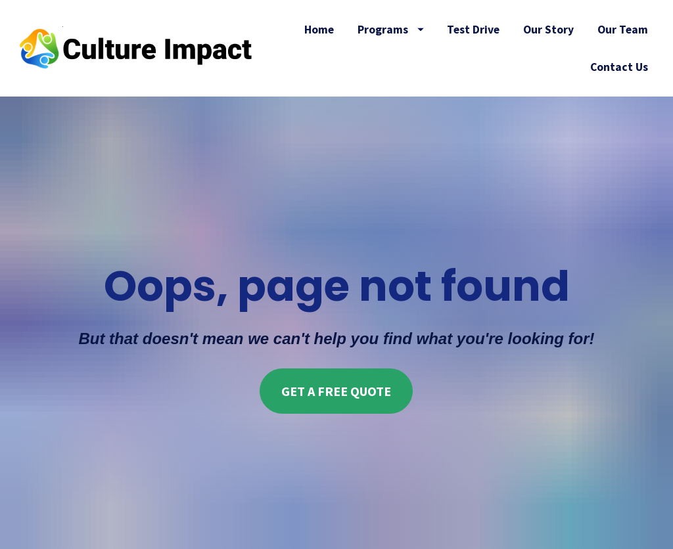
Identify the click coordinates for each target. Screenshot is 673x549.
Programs (391, 29)
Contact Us (619, 67)
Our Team (622, 29)
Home (319, 29)
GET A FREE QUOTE (336, 380)
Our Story (548, 29)
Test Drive (473, 29)
